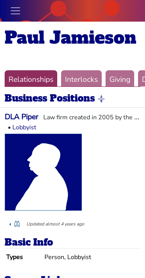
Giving (119, 80)
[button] (101, 98)
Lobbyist (24, 127)
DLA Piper (21, 117)
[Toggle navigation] (15, 11)
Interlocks (81, 80)
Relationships (31, 80)
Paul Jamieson (70, 37)
